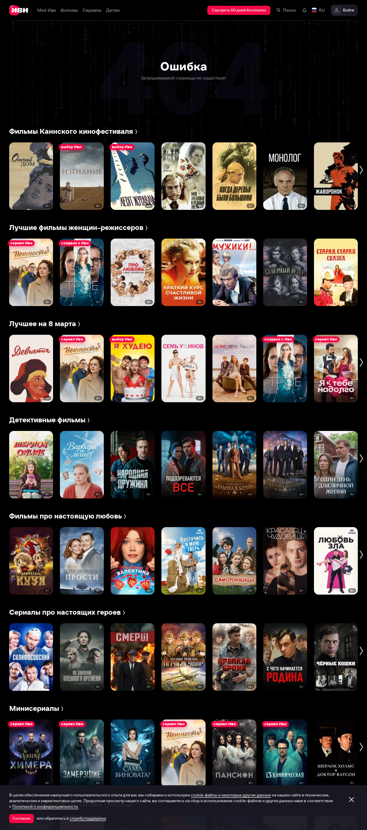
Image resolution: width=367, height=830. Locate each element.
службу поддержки (88, 818)
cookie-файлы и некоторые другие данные (231, 795)
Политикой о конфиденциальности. (45, 806)
